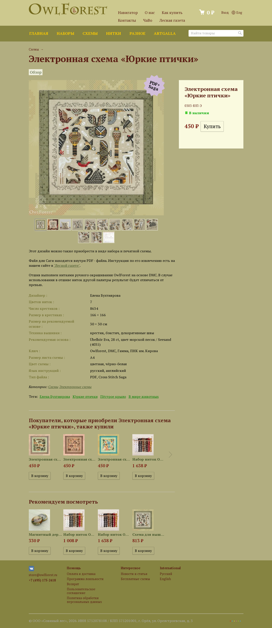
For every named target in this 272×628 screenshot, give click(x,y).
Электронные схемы (75, 386)
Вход (225, 12)
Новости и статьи (134, 574)
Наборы (65, 33)
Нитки (113, 33)
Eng (236, 12)
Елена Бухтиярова (55, 396)
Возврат (73, 584)
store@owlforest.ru (43, 575)
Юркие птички (85, 396)
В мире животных (144, 396)
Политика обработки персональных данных (84, 600)
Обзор (35, 72)
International (170, 568)
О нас (150, 12)
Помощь (74, 568)
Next (170, 454)
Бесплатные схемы (135, 579)
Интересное (130, 568)
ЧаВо (147, 20)
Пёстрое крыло (113, 396)
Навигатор (128, 12)
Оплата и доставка (81, 574)
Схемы (90, 33)
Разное (137, 33)
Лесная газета (172, 20)
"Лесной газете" (67, 265)
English (165, 579)
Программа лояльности (85, 579)
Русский (166, 574)
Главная (38, 33)
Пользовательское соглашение (81, 591)
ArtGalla (165, 33)
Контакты (127, 20)
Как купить (172, 12)
